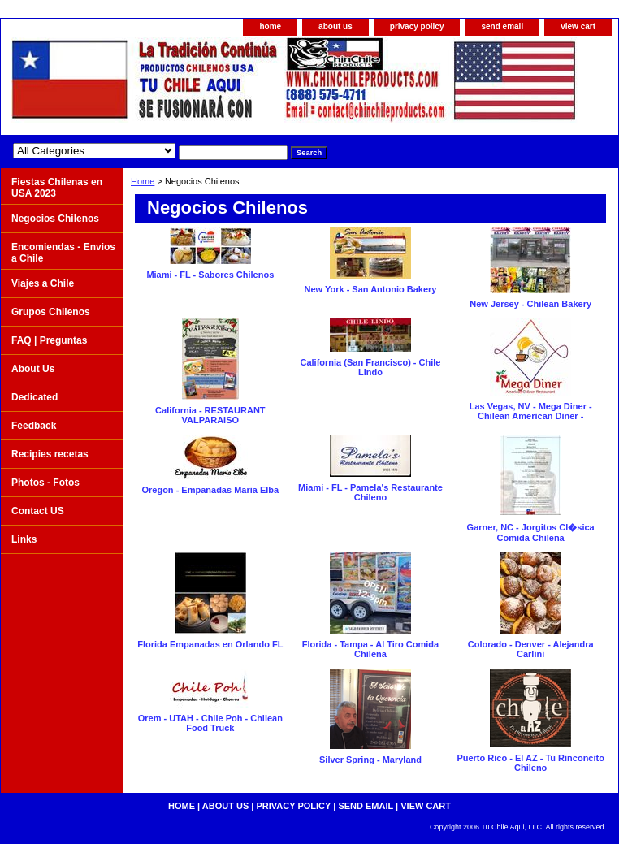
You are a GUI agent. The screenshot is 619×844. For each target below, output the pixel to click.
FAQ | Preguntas (49, 340)
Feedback (33, 425)
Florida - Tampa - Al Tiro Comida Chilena (370, 649)
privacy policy (417, 26)
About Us (32, 368)
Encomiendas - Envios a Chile (63, 252)
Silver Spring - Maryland (370, 759)
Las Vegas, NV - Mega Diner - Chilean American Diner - (531, 411)
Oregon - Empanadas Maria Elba (210, 490)
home (270, 26)
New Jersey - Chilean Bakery (530, 304)
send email (502, 26)
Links (24, 539)
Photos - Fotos (45, 482)
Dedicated (34, 397)
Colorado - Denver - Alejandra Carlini (531, 649)
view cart (578, 26)
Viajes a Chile (42, 283)
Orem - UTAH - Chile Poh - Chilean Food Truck (210, 723)
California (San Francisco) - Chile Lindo (370, 367)
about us (335, 26)
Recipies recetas (50, 454)
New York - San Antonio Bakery (370, 289)
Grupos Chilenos (50, 312)
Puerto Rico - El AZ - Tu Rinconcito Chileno (530, 763)
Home (142, 181)
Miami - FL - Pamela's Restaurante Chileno (370, 492)
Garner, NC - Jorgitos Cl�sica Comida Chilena (531, 532)
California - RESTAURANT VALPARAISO (210, 415)
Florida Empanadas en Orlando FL (210, 644)
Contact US (37, 511)
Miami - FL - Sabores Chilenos (210, 274)
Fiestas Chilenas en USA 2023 (56, 187)
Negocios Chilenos (55, 218)
